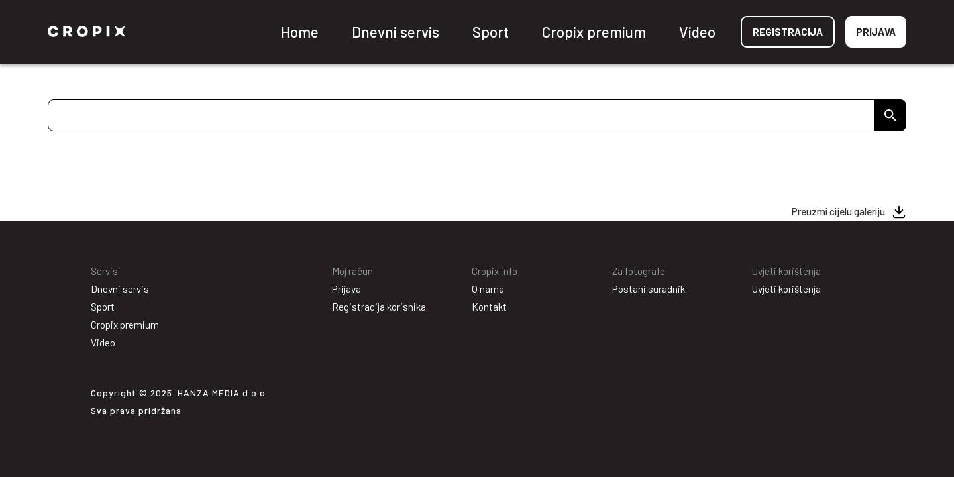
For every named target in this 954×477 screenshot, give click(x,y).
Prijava (876, 32)
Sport (490, 32)
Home (299, 32)
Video (697, 32)
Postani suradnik (648, 289)
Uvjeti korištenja (786, 289)
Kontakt (489, 307)
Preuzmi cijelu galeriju (838, 211)
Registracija (788, 32)
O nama (488, 289)
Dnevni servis (395, 32)
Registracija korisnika (379, 307)
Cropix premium (594, 32)
